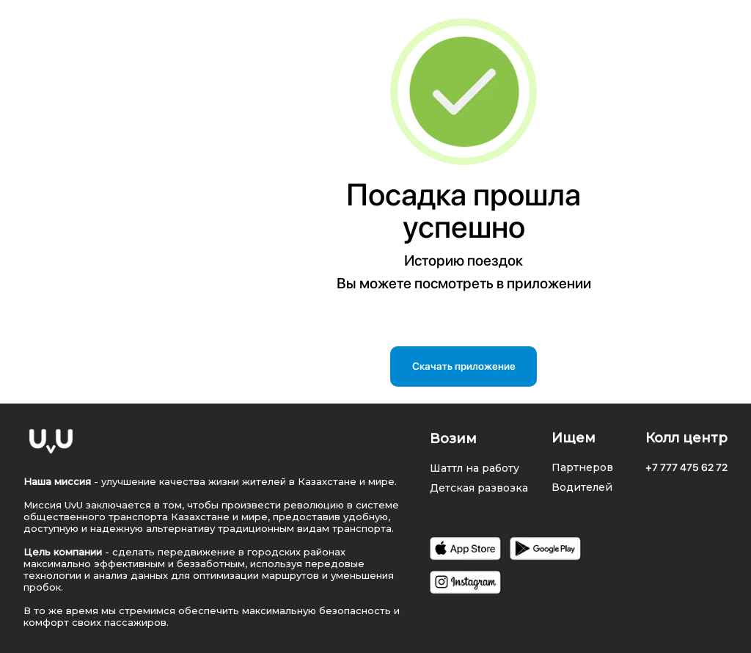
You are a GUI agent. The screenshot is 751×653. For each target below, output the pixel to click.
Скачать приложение (464, 366)
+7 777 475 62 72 (686, 467)
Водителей (582, 487)
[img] (51, 441)
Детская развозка (479, 488)
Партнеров (582, 467)
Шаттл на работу (474, 468)
